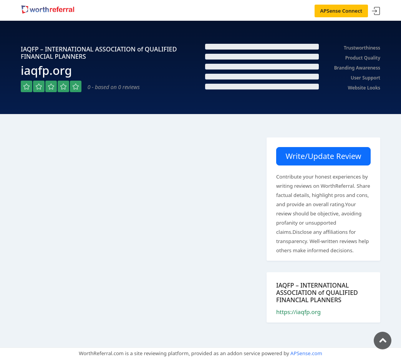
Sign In (376, 11)
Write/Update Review (323, 156)
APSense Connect (341, 10)
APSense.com (306, 353)
